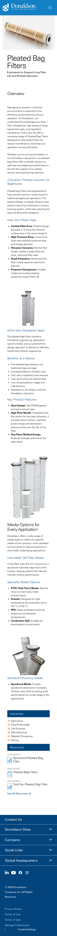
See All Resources (17, 793)
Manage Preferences (17, 925)
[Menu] (50, 7)
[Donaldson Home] (23, 7)
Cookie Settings (27, 929)
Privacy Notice (13, 908)
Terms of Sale (13, 919)
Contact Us (13, 819)
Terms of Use (13, 914)
